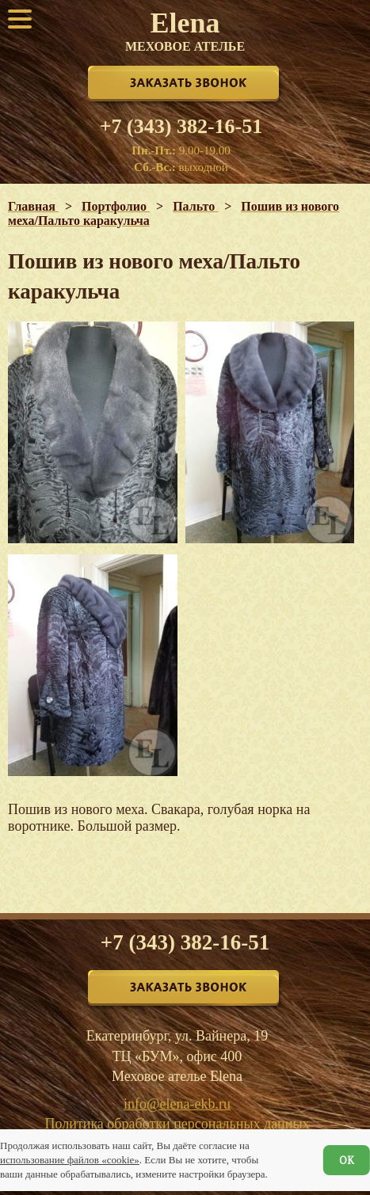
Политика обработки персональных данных (177, 1124)
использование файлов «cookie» (69, 1160)
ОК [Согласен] (346, 1160)
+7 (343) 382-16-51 (181, 127)
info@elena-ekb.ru (177, 1104)
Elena (185, 30)
